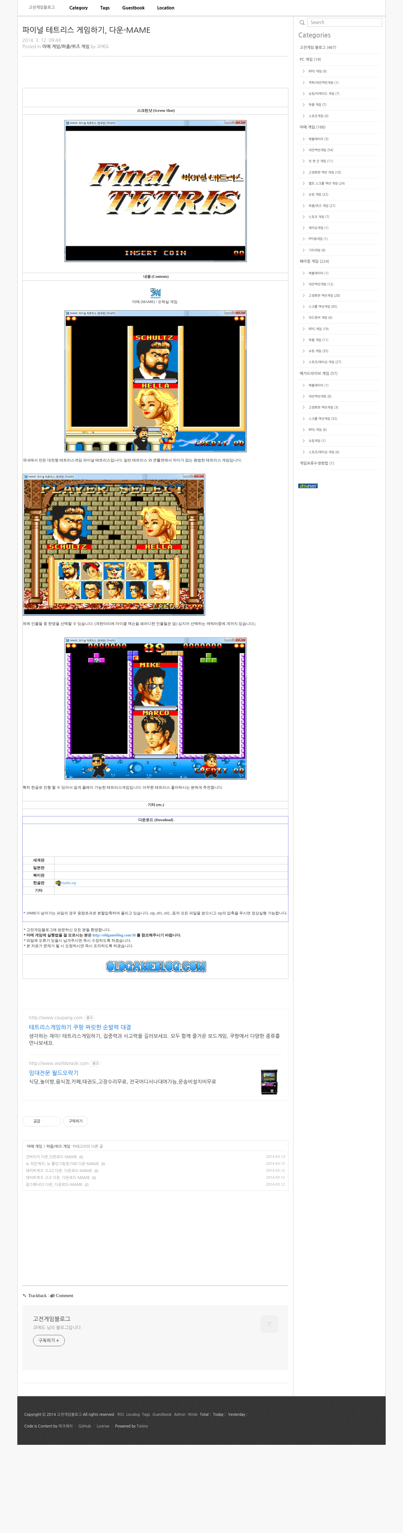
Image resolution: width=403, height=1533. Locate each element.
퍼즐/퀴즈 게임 (58, 1235)
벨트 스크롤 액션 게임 (326, 372)
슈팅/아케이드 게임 (323, 282)
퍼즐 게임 (317, 293)
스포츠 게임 (318, 405)
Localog (133, 1503)
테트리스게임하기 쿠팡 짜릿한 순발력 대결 (80, 1115)
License (103, 1514)
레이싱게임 (318, 416)
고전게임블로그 (42, 7)
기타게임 (317, 439)
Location (165, 8)
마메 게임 (34, 1235)
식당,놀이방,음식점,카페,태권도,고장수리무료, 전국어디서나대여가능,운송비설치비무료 (122, 1169)
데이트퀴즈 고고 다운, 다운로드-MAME (58, 1266)
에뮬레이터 (318, 327)
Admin (179, 1503)
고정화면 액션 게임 (324, 361)
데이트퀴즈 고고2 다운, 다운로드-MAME (59, 1259)
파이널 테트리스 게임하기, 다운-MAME (86, 30)
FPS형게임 (317, 427)
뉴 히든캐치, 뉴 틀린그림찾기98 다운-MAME (62, 1252)
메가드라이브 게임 (319, 562)
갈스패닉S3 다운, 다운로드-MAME (54, 1273)
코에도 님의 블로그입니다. (57, 1416)
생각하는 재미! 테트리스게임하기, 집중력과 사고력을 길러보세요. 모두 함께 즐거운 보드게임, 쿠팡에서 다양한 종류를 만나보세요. (154, 1128)
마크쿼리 (66, 1514)
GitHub (84, 1514)
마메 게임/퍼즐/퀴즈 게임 (65, 46)
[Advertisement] (155, 107)
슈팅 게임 (318, 383)
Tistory (142, 1514)
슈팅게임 (317, 629)
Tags (105, 8)
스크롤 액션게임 (322, 495)
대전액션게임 (320, 338)
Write (193, 1503)
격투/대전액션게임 (323, 271)
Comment (64, 1383)
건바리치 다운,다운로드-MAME (51, 1245)
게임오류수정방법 (317, 652)
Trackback (37, 1383)
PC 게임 (310, 248)
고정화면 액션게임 (324, 484)
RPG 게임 (317, 260)
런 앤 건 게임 (320, 350)
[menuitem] (78, 8)
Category (78, 8)
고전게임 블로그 (318, 236)
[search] (344, 22)
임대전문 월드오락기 (53, 1161)
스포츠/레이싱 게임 (324, 550)
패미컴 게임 (314, 450)
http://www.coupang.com (56, 1106)
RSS (120, 1503)
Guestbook (133, 8)
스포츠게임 (318, 304)
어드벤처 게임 (320, 506)
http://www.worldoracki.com (59, 1151)
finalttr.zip (65, 971)
